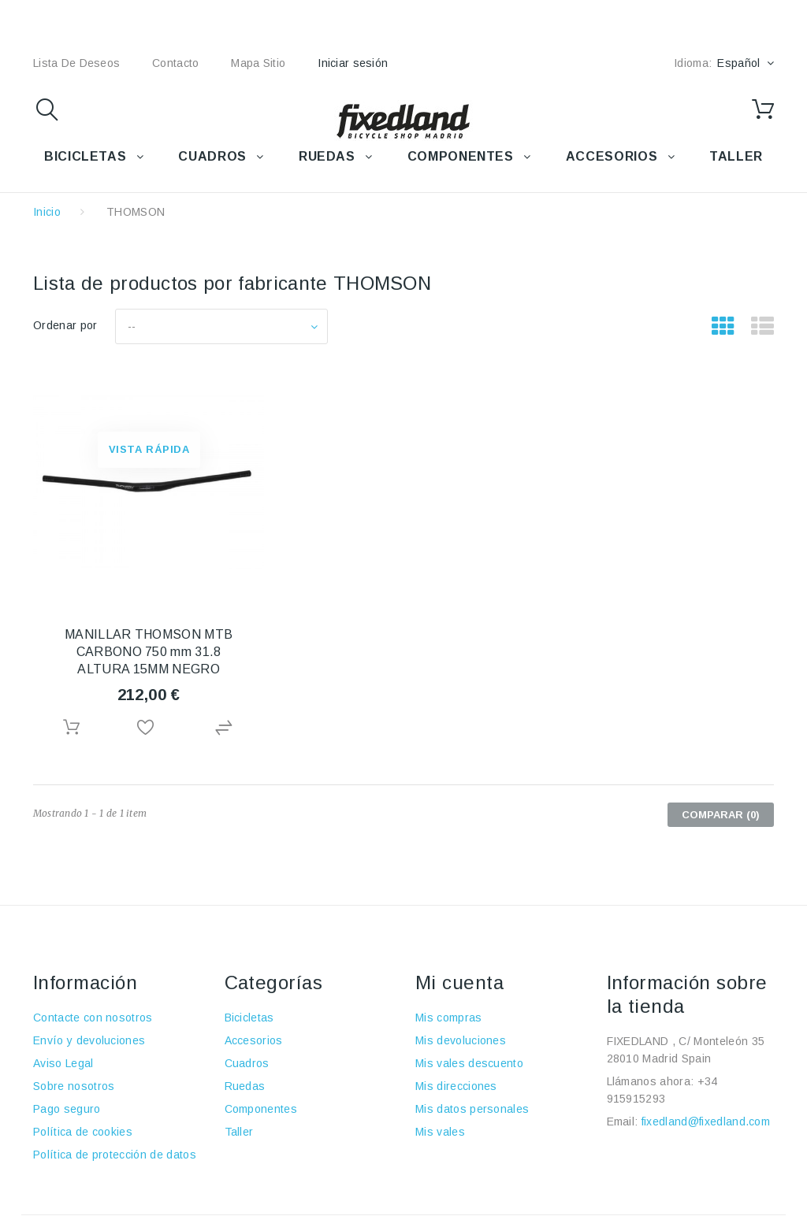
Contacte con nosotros (93, 1017)
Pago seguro (67, 1109)
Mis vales (440, 1131)
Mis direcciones (456, 1086)
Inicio (47, 212)
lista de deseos (76, 63)
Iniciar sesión (353, 63)
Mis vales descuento (469, 1063)
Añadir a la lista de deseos (149, 728)
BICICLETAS (85, 156)
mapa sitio (258, 63)
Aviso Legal (63, 1063)
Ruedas (245, 1086)
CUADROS (212, 156)
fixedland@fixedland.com (706, 1121)
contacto (175, 63)
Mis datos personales (472, 1109)
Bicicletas (249, 1017)
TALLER (736, 156)
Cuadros (247, 1063)
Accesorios (254, 1040)
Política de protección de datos (114, 1154)
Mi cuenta (459, 982)
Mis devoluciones (460, 1040)
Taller (239, 1131)
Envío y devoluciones (89, 1040)
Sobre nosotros (73, 1086)
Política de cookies (82, 1131)
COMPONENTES (460, 156)
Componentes (261, 1109)
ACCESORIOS (611, 156)
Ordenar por (65, 325)
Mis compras (448, 1017)
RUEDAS (327, 156)
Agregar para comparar (226, 728)
